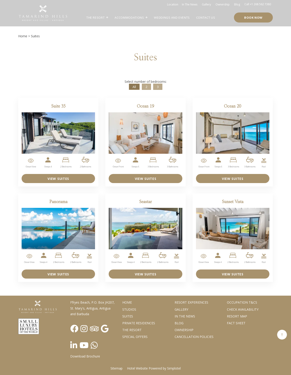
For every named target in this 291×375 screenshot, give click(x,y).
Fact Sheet (236, 323)
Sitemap (116, 368)
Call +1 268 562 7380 (257, 4)
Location (172, 4)
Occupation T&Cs (242, 302)
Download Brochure (85, 356)
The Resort (95, 17)
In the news (189, 4)
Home (22, 36)
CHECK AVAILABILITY (242, 309)
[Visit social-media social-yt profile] (84, 345)
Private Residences (138, 323)
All (134, 87)
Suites (127, 316)
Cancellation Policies (194, 337)
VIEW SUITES (58, 178)
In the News (185, 316)
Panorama (58, 202)
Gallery (206, 4)
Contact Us (205, 17)
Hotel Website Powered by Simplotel (154, 368)
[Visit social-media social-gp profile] (104, 328)
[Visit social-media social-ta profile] (94, 328)
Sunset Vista (232, 202)
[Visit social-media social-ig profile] (84, 328)
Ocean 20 (232, 106)
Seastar (145, 202)
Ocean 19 (145, 106)
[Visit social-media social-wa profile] (94, 345)
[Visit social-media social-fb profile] (74, 328)
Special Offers (135, 337)
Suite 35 (58, 106)
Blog (237, 4)
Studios (129, 309)
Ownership (223, 4)
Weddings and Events (172, 17)
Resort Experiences (191, 302)
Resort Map (237, 316)
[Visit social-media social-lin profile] (73, 345)
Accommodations (129, 17)
